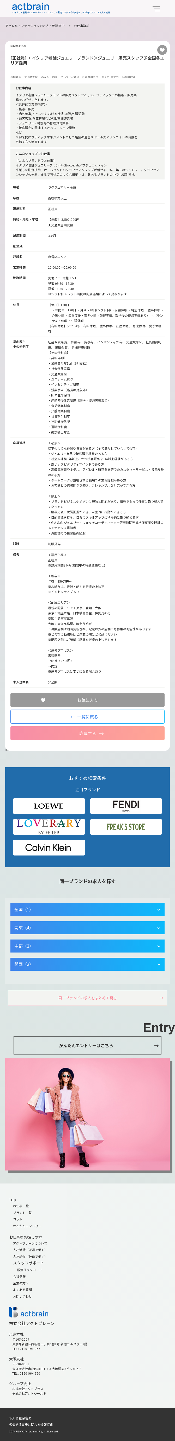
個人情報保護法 (20, 1418)
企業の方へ (21, 1283)
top (12, 1199)
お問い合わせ (22, 1296)
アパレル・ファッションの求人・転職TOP (35, 25)
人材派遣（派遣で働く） (30, 1249)
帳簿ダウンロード (29, 1270)
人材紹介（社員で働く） (30, 1256)
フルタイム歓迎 (70, 77)
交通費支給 (31, 77)
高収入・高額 (49, 77)
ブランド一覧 (22, 1212)
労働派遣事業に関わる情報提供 (31, 1424)
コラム (17, 1219)
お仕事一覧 (21, 1206)
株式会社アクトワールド (29, 1393)
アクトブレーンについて (30, 1243)
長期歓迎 (15, 77)
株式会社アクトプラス (27, 1388)
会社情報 (19, 1276)
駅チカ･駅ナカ (110, 77)
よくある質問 (22, 1289)
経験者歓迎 (128, 77)
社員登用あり (90, 77)
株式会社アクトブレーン (32, 1323)
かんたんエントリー (27, 1226)
